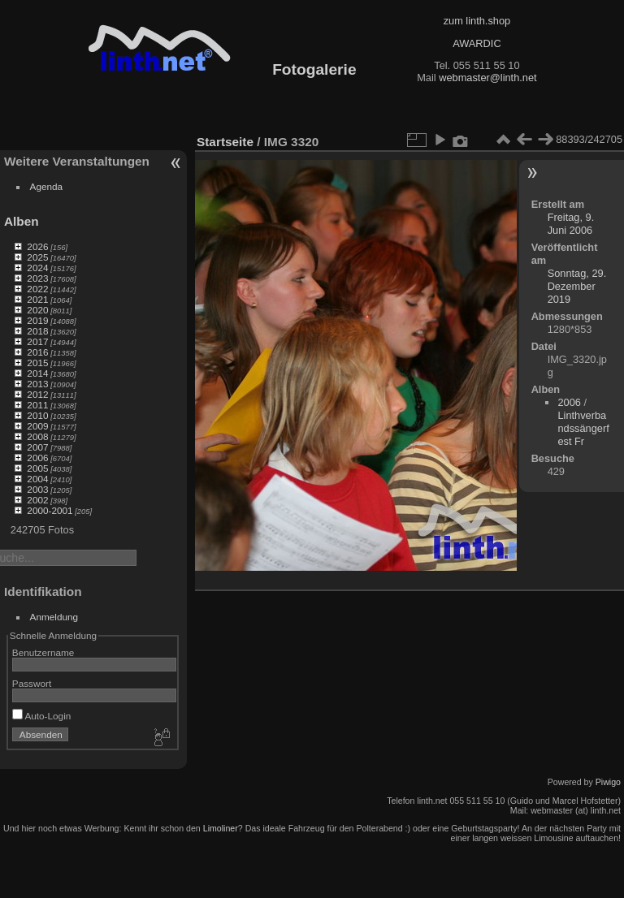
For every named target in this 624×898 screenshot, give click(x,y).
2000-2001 (49, 510)
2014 (37, 373)
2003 (37, 489)
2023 (37, 278)
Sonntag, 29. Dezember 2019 (577, 286)
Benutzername (43, 652)
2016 (37, 352)
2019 (37, 320)
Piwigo (608, 782)
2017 (37, 341)
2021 (37, 299)
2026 (37, 246)
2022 (37, 288)
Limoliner (220, 828)
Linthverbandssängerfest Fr (583, 428)
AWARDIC (476, 43)
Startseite (225, 142)
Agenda (46, 186)
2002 (37, 499)
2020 (37, 309)
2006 (37, 457)
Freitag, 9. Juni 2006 (571, 223)
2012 (37, 394)
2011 (37, 404)
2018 (37, 331)
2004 (37, 478)
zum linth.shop (477, 21)
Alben (21, 221)
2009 (37, 426)
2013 (37, 383)
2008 (37, 436)
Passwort (31, 683)
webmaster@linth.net (487, 77)
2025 (37, 257)
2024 (37, 267)
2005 (37, 468)
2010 (37, 415)
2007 (37, 447)
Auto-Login (42, 715)
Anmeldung (54, 616)
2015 (37, 362)
